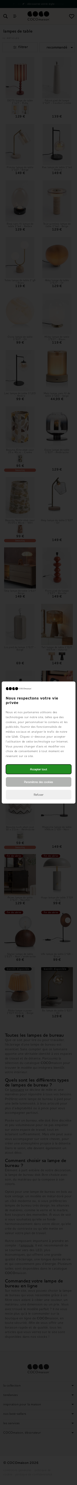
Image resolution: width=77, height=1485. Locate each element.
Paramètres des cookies (38, 782)
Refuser (38, 794)
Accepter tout (38, 769)
